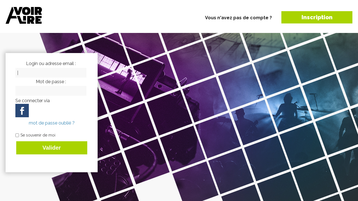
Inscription (317, 17)
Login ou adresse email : (51, 63)
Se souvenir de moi (37, 135)
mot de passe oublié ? (52, 123)
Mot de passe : (51, 82)
